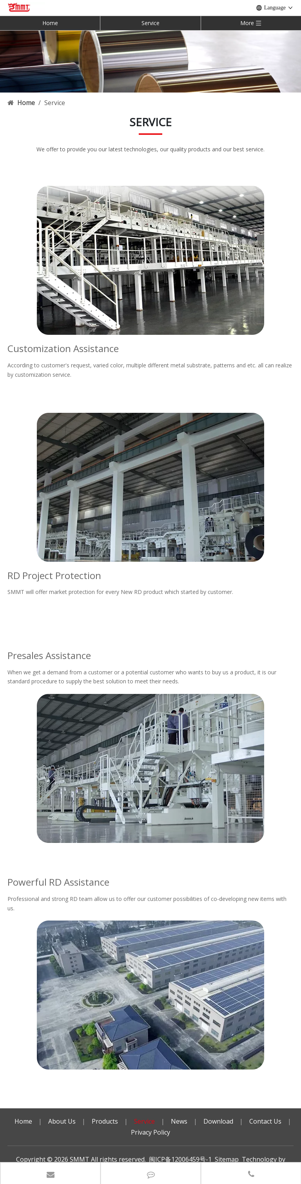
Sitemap (227, 1159)
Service (150, 23)
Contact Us (265, 1121)
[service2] (150, 768)
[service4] (150, 995)
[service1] (150, 260)
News (179, 1121)
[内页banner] (150, 61)
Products (105, 1121)
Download (218, 1121)
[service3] (150, 487)
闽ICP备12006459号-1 (180, 1159)
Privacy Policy (150, 1132)
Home (50, 23)
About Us (62, 1121)
